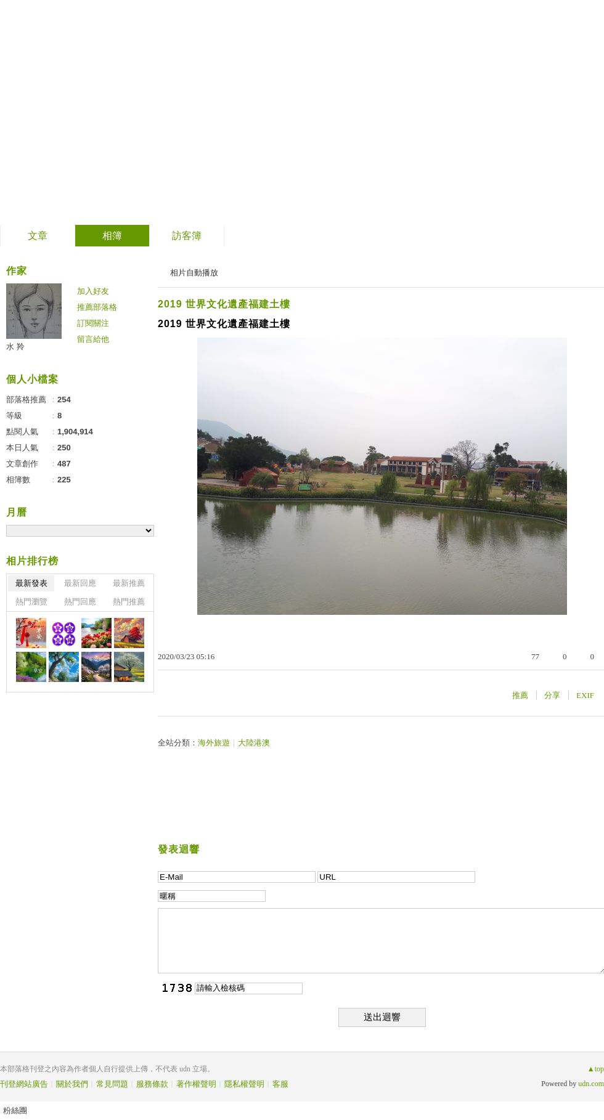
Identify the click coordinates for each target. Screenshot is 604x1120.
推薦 (520, 695)
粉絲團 (15, 1110)
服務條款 (152, 1084)
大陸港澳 (254, 742)
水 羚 (15, 346)
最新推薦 (129, 583)
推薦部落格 (97, 307)
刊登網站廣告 (24, 1084)
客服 (280, 1084)
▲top (595, 1069)
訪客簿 (187, 235)
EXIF (585, 695)
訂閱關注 (93, 323)
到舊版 (280, 113)
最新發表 (31, 583)
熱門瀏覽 (31, 601)
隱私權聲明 (244, 1084)
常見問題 (112, 1084)
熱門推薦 (129, 601)
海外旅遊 (214, 742)
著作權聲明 (196, 1084)
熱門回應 (80, 601)
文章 (37, 235)
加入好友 (93, 291)
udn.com (591, 1083)
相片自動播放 (194, 272)
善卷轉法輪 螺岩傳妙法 (132, 108)
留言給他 (93, 339)
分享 (552, 695)
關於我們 (72, 1084)
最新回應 (80, 583)
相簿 (112, 235)
